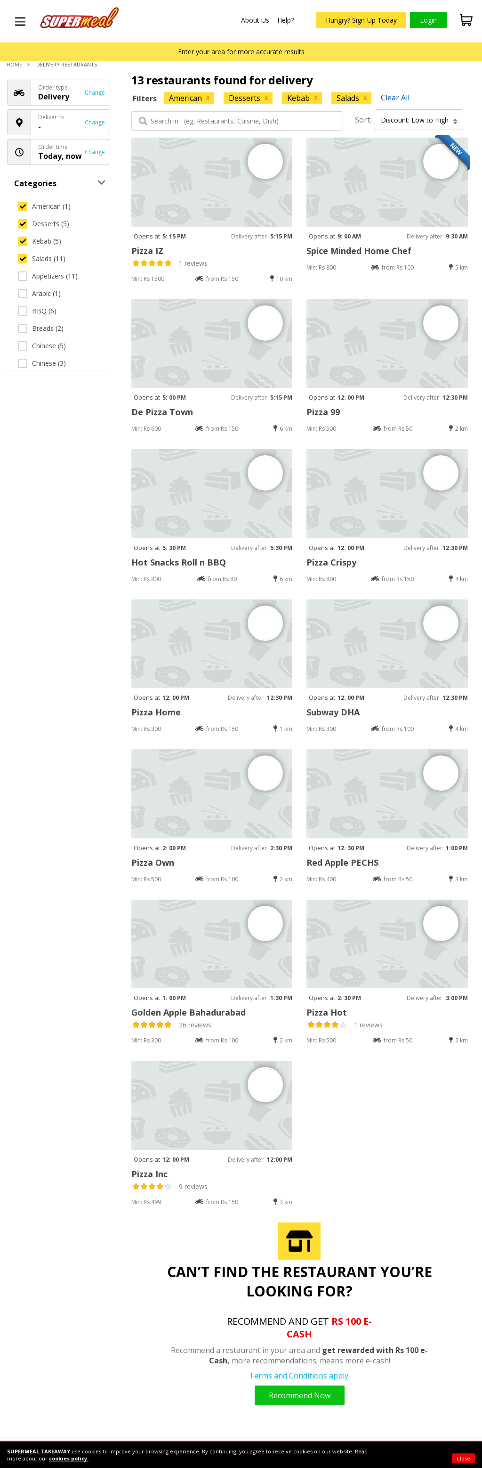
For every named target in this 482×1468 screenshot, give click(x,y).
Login (428, 20)
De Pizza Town (162, 412)
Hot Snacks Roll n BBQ (178, 562)
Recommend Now (299, 1395)
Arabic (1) (39, 293)
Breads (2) (41, 328)
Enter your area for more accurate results (241, 51)
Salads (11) (41, 258)
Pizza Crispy (331, 562)
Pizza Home (156, 712)
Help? (285, 20)
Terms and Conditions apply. (299, 1375)
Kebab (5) (39, 241)
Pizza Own (152, 862)
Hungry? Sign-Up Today (361, 20)
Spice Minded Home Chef (358, 250)
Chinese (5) (42, 345)
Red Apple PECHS (342, 862)
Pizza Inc (149, 1174)
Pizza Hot (326, 1012)
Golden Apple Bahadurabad (188, 1012)
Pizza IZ (147, 250)
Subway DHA (333, 712)
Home (14, 64)
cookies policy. (68, 1458)
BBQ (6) (37, 310)
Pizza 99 (323, 412)
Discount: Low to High (419, 120)
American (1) (44, 206)
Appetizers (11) (48, 275)
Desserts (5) (43, 223)
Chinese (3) (42, 363)
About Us (255, 20)
